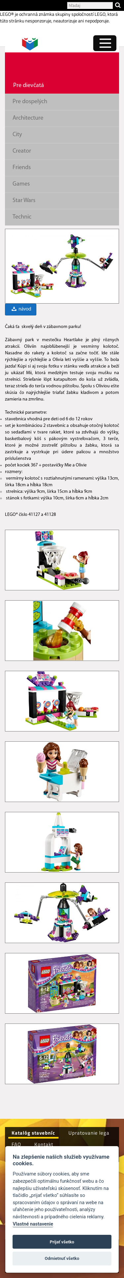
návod (21, 309)
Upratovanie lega (88, 1133)
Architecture (28, 118)
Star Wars (24, 200)
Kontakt (43, 1144)
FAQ (16, 1144)
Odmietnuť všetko (62, 1258)
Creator (22, 151)
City (17, 135)
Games (21, 184)
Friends (22, 167)
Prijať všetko (62, 1241)
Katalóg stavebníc (33, 1133)
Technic (22, 217)
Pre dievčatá (28, 85)
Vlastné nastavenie (33, 1224)
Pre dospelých (30, 102)
